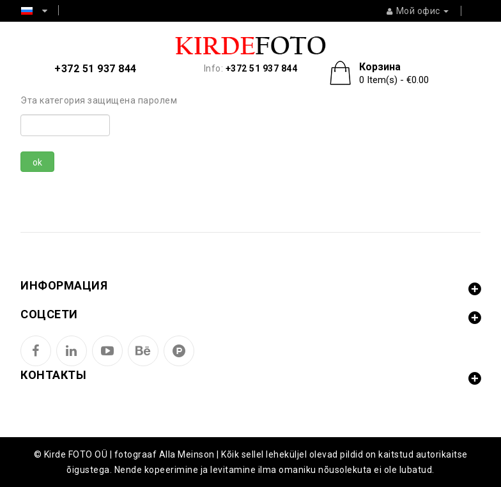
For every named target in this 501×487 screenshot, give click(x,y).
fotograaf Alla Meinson (164, 454)
